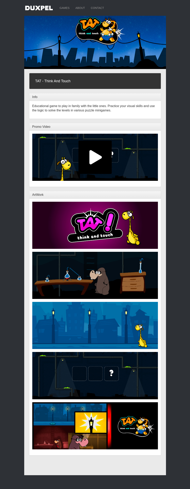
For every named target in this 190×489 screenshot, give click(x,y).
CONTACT (97, 7)
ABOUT (80, 7)
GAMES (65, 7)
